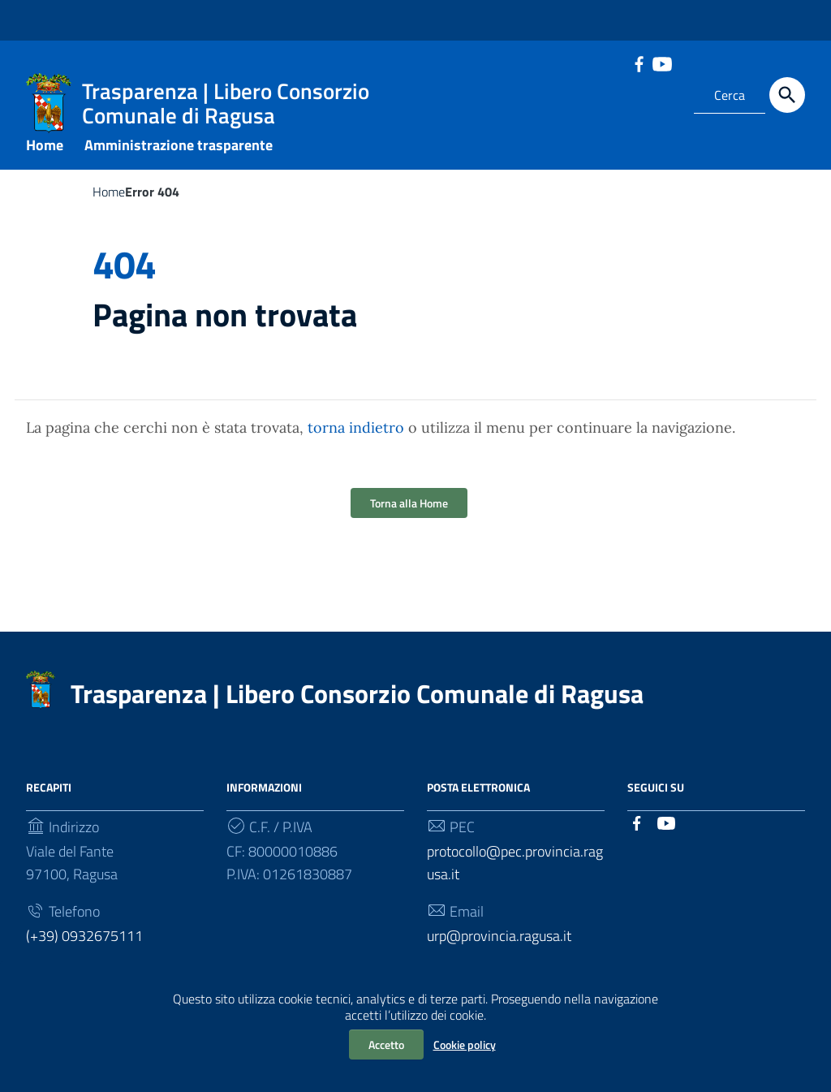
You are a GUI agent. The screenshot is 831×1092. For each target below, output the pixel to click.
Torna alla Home (409, 515)
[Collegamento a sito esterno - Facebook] (638, 62)
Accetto (386, 1044)
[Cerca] (787, 95)
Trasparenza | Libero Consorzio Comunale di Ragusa (357, 705)
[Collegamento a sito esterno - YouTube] (661, 62)
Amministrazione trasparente (178, 157)
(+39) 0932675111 (84, 948)
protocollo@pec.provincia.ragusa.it (515, 874)
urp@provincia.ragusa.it (499, 948)
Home (44, 157)
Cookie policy (464, 1044)
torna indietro (356, 439)
